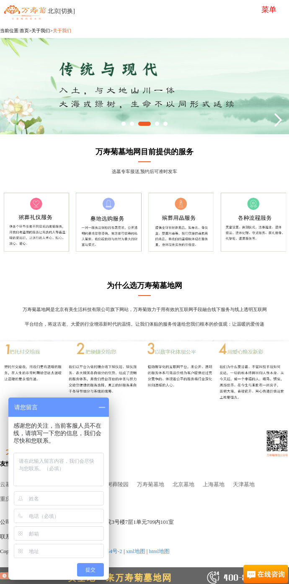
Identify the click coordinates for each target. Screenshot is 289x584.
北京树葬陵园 (112, 484)
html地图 (159, 551)
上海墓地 (213, 484)
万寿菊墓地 (150, 484)
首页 (24, 30)
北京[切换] (61, 11)
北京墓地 (183, 484)
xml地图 (135, 551)
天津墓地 (244, 484)
